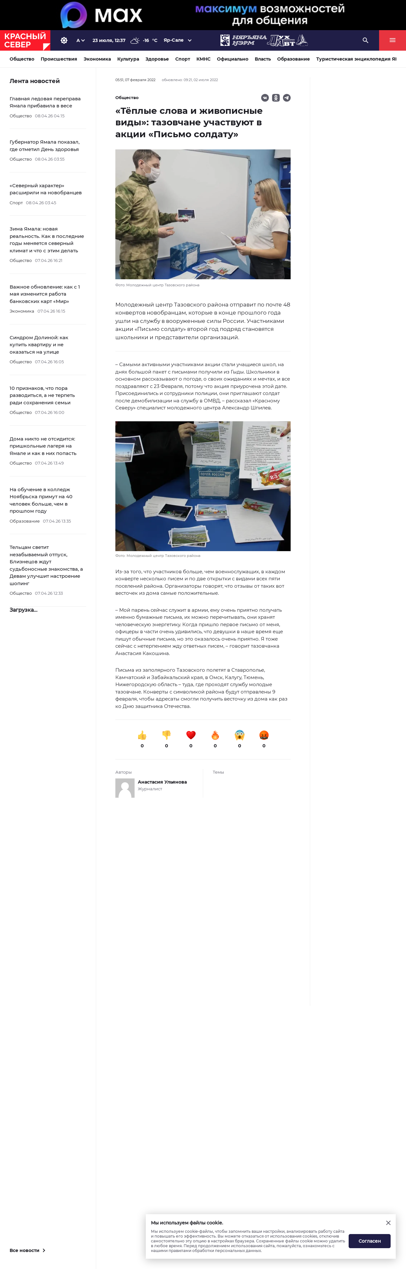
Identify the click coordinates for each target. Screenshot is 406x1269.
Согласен (370, 1241)
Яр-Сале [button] (174, 40)
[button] (203, 490)
